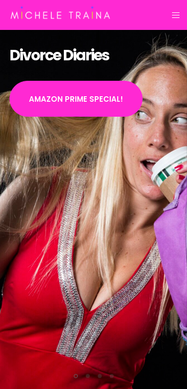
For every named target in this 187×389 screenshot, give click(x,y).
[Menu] (173, 15)
